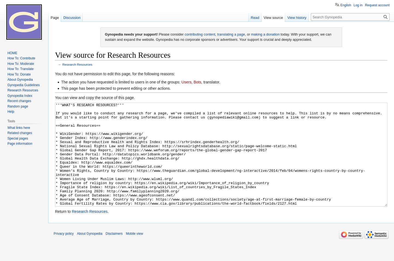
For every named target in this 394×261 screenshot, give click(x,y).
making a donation (265, 34)
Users (186, 82)
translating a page (231, 34)
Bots (197, 82)
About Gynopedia (89, 254)
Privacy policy (64, 254)
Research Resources (77, 64)
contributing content (200, 34)
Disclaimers (114, 254)
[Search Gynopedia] (350, 17)
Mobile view (134, 254)
